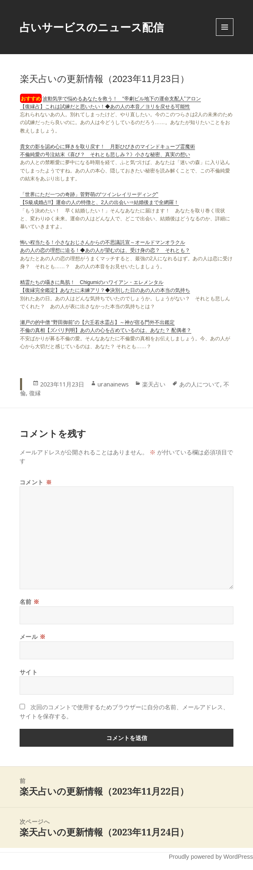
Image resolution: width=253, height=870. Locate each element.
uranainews (113, 384)
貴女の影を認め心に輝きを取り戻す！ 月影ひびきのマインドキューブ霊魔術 (107, 147)
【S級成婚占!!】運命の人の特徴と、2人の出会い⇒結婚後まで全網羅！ (99, 202)
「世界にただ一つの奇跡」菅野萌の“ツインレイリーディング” (89, 194)
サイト (29, 672)
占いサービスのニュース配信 (92, 27)
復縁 (35, 393)
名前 (30, 602)
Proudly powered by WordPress (211, 856)
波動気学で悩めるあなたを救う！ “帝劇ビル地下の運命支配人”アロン (122, 99)
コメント (36, 482)
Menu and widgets (224, 35)
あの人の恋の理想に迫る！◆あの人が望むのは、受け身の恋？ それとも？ (105, 250)
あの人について (199, 384)
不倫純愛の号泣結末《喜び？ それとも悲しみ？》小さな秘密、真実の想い (105, 154)
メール (33, 637)
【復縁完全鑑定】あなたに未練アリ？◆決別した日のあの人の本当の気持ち (105, 290)
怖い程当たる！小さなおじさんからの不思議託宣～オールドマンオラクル (102, 242)
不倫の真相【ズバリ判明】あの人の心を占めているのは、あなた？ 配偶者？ (105, 330)
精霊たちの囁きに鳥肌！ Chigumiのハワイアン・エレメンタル (91, 282)
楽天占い (153, 384)
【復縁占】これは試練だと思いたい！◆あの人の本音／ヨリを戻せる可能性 (105, 107)
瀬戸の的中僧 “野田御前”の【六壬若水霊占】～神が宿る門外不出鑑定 (97, 322)
